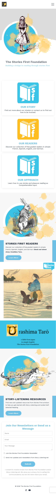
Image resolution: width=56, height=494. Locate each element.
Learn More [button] (13, 258)
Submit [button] (28, 464)
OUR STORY (28, 106)
